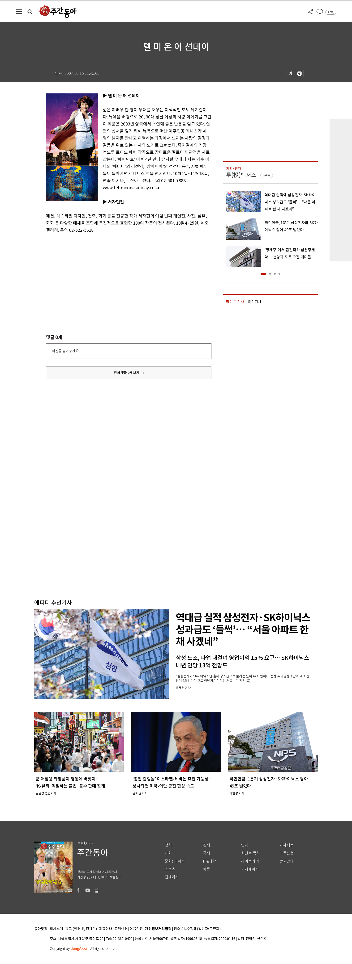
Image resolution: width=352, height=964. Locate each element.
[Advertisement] (117, 270)
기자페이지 (250, 869)
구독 (267, 175)
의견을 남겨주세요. (66, 351)
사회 (168, 853)
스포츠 (170, 869)
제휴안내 (105, 929)
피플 (206, 869)
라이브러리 (250, 861)
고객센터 (121, 929)
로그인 (330, 12)
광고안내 (286, 861)
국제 (206, 853)
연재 (244, 845)
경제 (206, 845)
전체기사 (172, 877)
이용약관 (136, 929)
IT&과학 (209, 861)
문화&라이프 (175, 861)
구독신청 (286, 853)
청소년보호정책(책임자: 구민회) (197, 929)
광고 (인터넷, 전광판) (81, 929)
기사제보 (286, 845)
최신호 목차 (250, 853)
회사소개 (56, 929)
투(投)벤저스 (241, 175)
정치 (168, 845)
